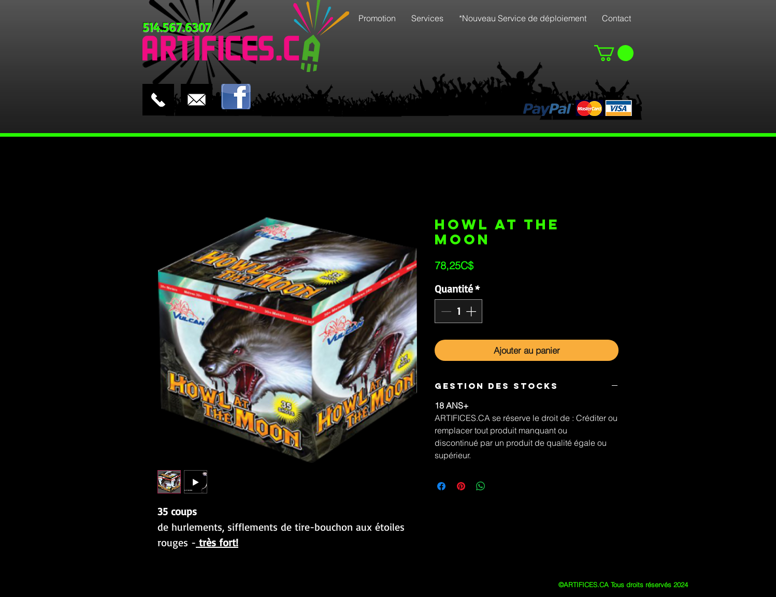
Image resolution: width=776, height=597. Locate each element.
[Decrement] (445, 311)
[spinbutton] (458, 311)
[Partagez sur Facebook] (441, 486)
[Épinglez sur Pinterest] (461, 486)
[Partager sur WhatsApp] (481, 486)
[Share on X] (500, 486)
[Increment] (472, 311)
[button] (614, 53)
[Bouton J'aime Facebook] (275, 75)
